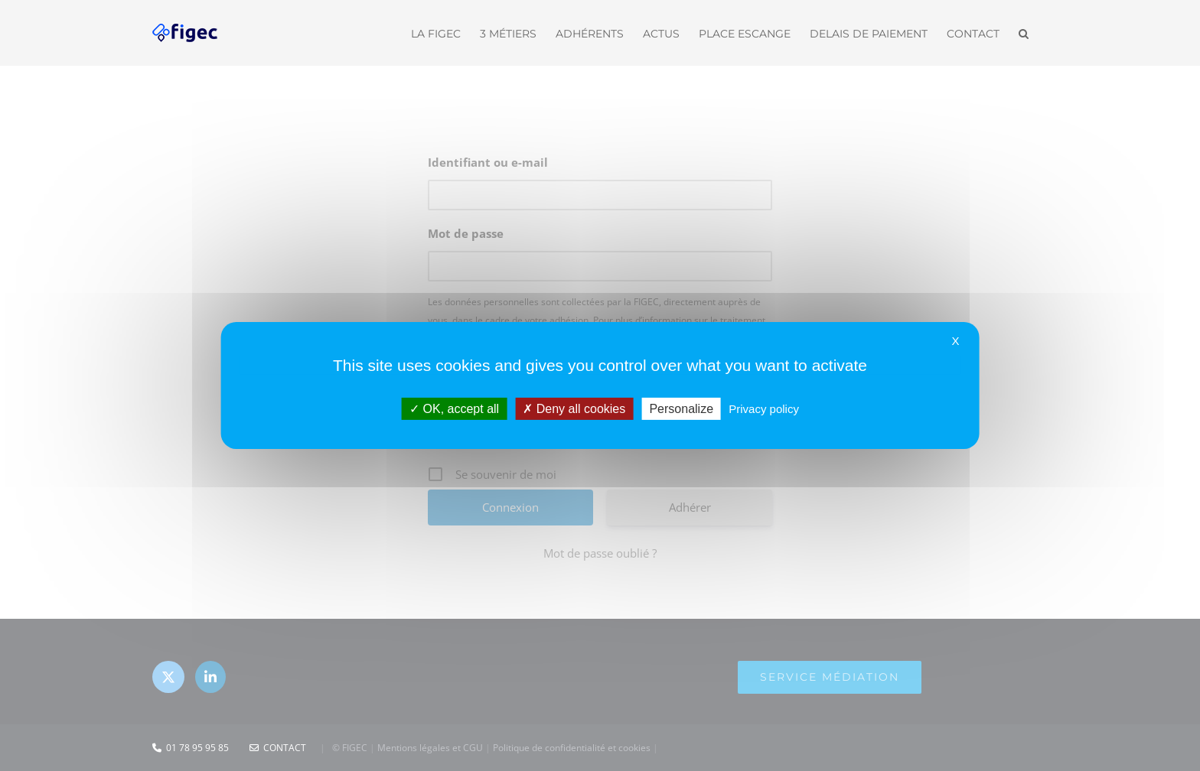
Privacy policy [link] (764, 408)
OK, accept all (454, 408)
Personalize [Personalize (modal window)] (681, 408)
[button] (1024, 32)
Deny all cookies (574, 408)
